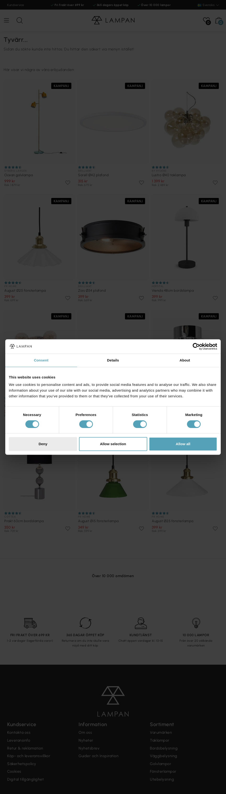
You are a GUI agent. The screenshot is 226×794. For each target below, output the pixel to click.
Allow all (183, 444)
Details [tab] (113, 360)
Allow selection (113, 444)
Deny (43, 444)
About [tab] (185, 360)
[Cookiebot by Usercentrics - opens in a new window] (196, 346)
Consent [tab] (41, 360)
